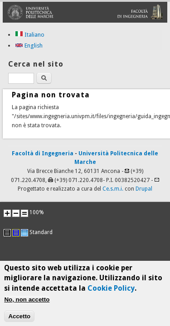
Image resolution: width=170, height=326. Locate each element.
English (29, 45)
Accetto (19, 319)
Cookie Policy (111, 291)
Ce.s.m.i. (112, 189)
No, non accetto (26, 302)
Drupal (144, 189)
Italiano (29, 34)
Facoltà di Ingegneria (42, 153)
